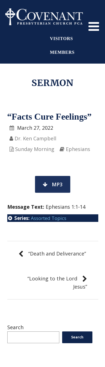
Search (15, 327)
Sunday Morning (34, 149)
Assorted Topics (48, 218)
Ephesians (78, 149)
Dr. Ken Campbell (35, 138)
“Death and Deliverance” (57, 253)
